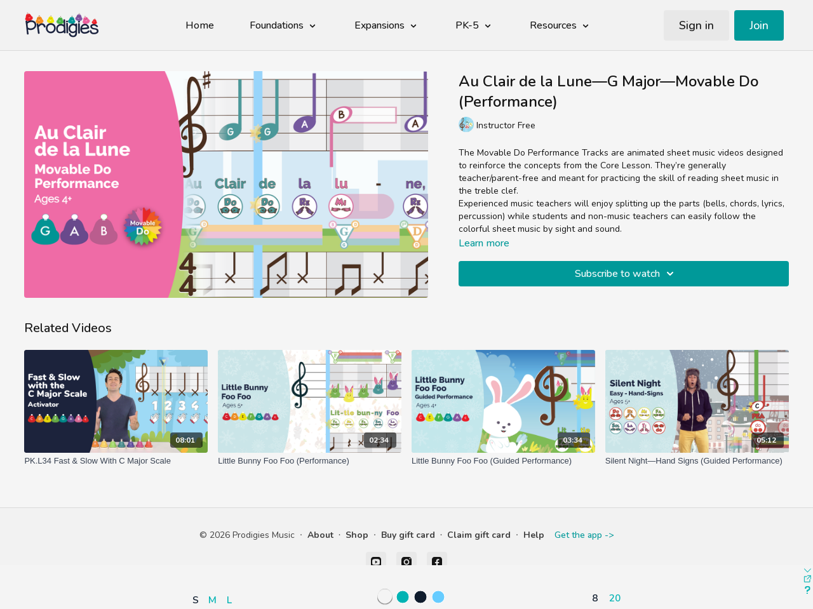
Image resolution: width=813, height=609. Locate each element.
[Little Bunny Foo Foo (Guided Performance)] (503, 461)
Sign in (696, 25)
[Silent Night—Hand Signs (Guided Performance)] (697, 461)
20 (615, 598)
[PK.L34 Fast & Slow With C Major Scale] (116, 461)
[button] (215, 563)
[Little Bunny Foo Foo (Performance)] (309, 461)
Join (759, 25)
